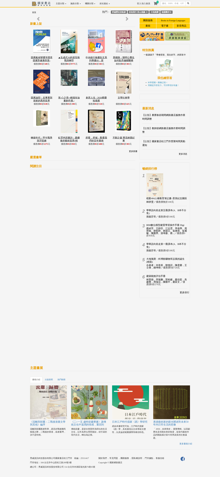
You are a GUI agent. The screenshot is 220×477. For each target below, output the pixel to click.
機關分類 (90, 3)
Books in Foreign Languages (173, 20)
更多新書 (133, 151)
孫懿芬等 (151, 216)
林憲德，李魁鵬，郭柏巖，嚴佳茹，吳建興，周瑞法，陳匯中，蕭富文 (166, 280)
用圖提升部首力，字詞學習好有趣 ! (163, 85)
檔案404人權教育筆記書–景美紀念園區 (166, 198)
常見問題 (113, 458)
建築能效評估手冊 (155, 276)
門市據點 (149, 458)
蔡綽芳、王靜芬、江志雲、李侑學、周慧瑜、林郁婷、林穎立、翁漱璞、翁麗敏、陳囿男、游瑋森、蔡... (166, 231)
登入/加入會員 (143, 3)
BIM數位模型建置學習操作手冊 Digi (165, 225)
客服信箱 (160, 458)
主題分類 (61, 3)
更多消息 (183, 154)
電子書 (164, 25)
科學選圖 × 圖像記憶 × (157, 82)
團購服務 (148, 20)
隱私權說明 (137, 458)
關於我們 (102, 458)
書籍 (147, 25)
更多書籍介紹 (185, 444)
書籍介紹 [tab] (36, 380)
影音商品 (181, 25)
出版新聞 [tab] (49, 380)
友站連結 (104, 3)
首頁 (34, 12)
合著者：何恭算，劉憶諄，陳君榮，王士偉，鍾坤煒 (166, 266)
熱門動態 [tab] (61, 380)
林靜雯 (149, 202)
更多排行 (184, 292)
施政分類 (75, 3)
